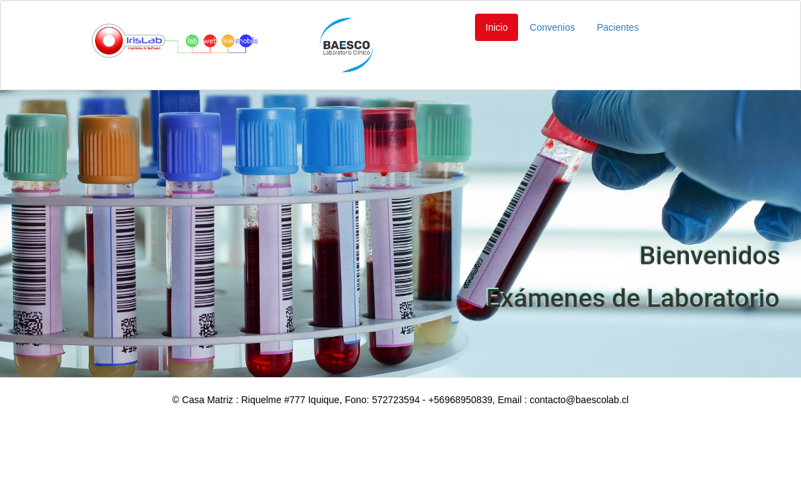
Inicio (496, 27)
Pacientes (617, 27)
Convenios (552, 27)
